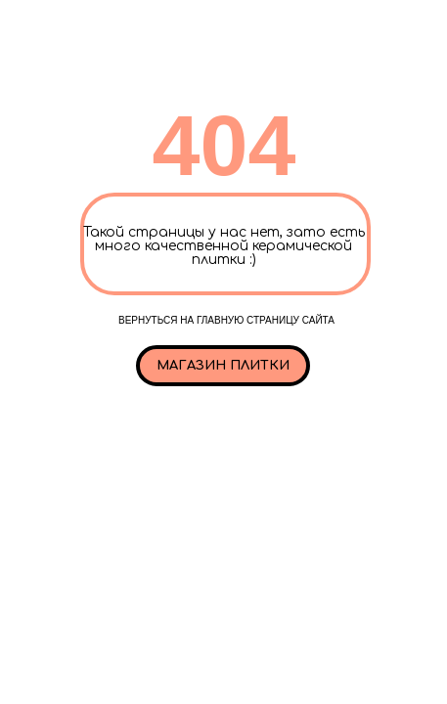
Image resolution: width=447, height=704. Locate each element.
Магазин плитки (223, 366)
